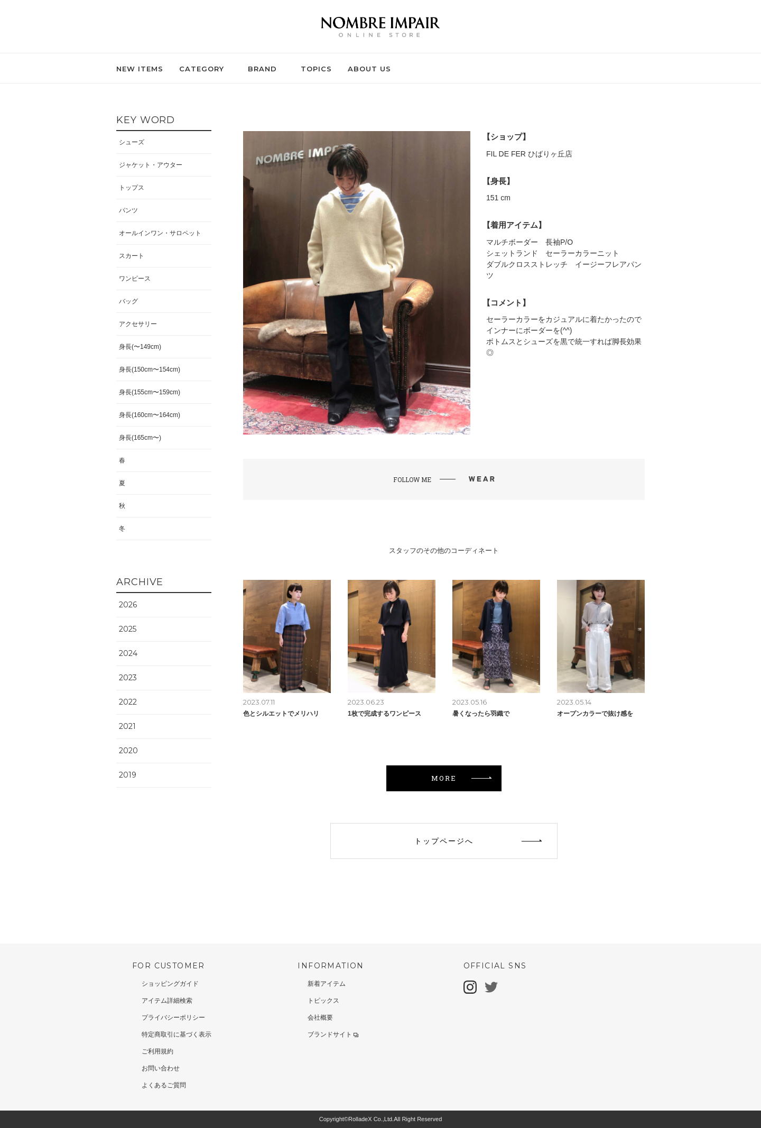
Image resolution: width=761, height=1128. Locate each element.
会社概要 (320, 1017)
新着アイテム (327, 983)
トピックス (323, 1000)
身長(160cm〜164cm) (149, 415)
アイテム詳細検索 (167, 1000)
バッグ (128, 301)
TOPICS (316, 68)
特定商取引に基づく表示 (176, 1034)
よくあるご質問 (164, 1085)
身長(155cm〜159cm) (149, 392)
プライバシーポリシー (173, 1017)
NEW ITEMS (139, 68)
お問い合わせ (161, 1068)
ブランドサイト (333, 1034)
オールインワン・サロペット (160, 233)
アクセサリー (138, 324)
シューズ (131, 142)
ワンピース (135, 278)
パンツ (128, 210)
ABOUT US (369, 68)
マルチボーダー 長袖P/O (529, 242)
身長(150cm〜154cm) (149, 369)
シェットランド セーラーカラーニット (552, 253)
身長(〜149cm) (140, 346)
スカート (131, 256)
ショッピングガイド (170, 983)
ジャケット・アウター (150, 165)
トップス (131, 187)
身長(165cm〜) (140, 437)
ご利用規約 (157, 1051)
